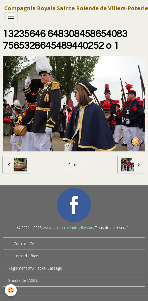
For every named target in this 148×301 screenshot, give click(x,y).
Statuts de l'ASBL (23, 280)
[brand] (76, 8)
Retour (74, 164)
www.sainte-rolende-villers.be (68, 227)
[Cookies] (11, 290)
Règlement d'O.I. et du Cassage (35, 268)
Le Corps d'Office (23, 255)
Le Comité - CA (21, 243)
